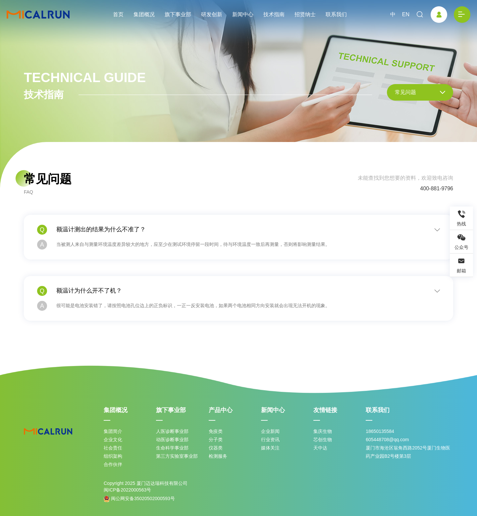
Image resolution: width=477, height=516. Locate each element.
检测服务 (218, 456)
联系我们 (336, 14)
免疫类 (216, 431)
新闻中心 (242, 14)
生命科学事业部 (172, 447)
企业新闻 (270, 431)
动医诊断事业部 (172, 439)
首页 (118, 14)
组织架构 (113, 456)
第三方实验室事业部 (177, 456)
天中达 (320, 447)
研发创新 (211, 14)
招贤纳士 (305, 14)
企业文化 (113, 439)
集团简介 (113, 431)
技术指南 (274, 14)
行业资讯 (270, 439)
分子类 (216, 439)
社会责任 (113, 447)
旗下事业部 (178, 14)
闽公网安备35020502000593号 (139, 498)
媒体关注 (270, 447)
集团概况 (144, 14)
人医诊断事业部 (172, 431)
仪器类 (216, 447)
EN (405, 14)
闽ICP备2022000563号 (127, 490)
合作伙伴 (113, 464)
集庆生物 (322, 431)
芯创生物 (322, 439)
